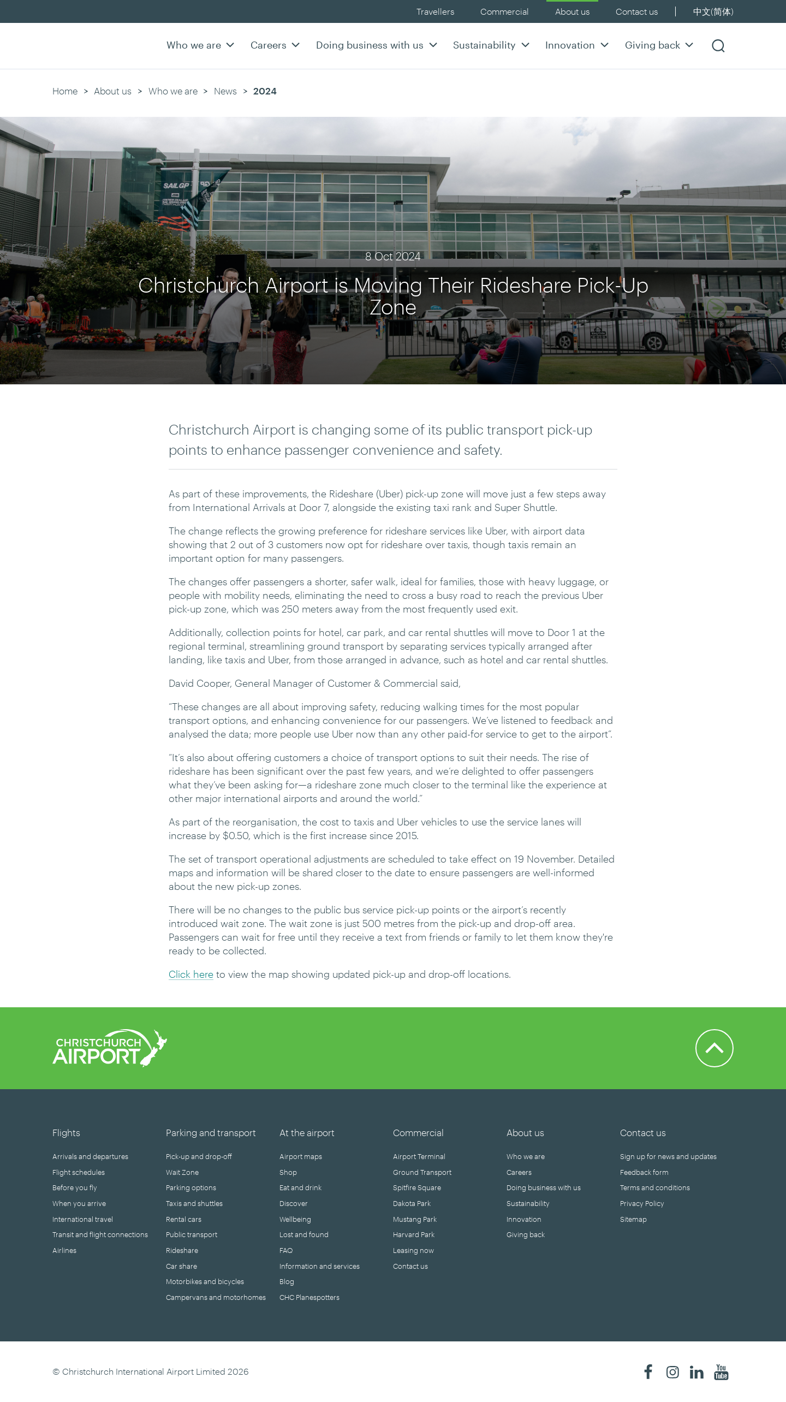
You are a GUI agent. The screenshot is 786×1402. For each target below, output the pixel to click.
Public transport (191, 1234)
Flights (66, 1132)
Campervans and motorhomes (216, 1297)
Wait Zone (182, 1172)
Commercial (504, 11)
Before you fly (74, 1187)
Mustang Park (415, 1219)
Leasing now (413, 1250)
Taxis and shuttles (194, 1203)
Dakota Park (412, 1203)
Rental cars (183, 1219)
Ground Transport (422, 1172)
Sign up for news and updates (668, 1156)
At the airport (307, 1132)
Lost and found (304, 1234)
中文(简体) (713, 11)
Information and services (319, 1266)
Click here (191, 974)
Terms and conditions (655, 1187)
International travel (82, 1219)
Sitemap (633, 1219)
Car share (181, 1266)
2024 (265, 90)
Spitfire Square (417, 1187)
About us (572, 11)
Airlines (64, 1250)
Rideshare (182, 1250)
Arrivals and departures (90, 1156)
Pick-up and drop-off (199, 1156)
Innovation (578, 44)
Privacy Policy (642, 1203)
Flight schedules (78, 1172)
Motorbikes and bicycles (205, 1281)
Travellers (435, 11)
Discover (293, 1203)
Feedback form (644, 1172)
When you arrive (79, 1203)
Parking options (191, 1187)
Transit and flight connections (100, 1234)
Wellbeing (295, 1219)
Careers (277, 44)
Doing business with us (378, 44)
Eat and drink (300, 1187)
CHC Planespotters (309, 1297)
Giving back (660, 44)
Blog (286, 1281)
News (225, 90)
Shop (288, 1172)
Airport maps (300, 1156)
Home (65, 90)
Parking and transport (211, 1132)
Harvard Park (413, 1234)
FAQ (286, 1250)
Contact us (637, 11)
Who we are (201, 44)
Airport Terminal (419, 1156)
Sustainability (492, 44)
